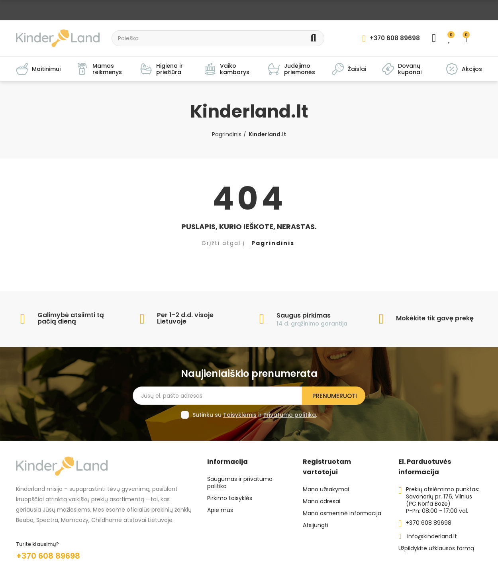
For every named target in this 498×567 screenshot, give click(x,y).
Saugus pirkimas (303, 315)
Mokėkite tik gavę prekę (435, 318)
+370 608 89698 (48, 555)
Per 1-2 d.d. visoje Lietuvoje (185, 318)
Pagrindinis (272, 243)
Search (313, 38)
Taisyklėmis (240, 415)
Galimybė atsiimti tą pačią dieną (70, 318)
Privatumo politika (289, 415)
